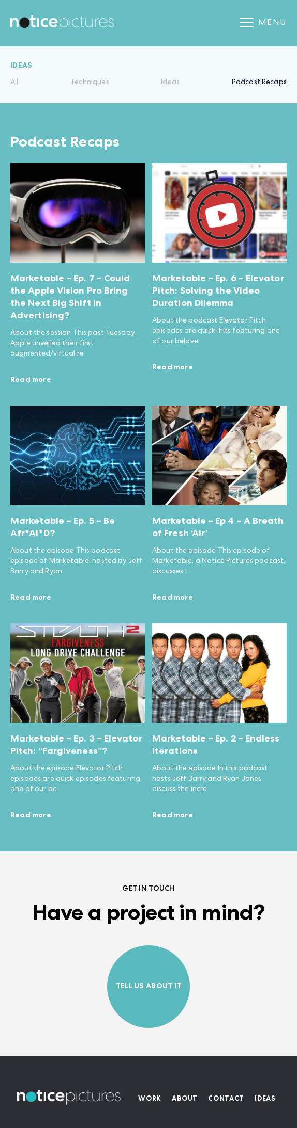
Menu (263, 23)
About (185, 1099)
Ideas (170, 82)
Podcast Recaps (259, 82)
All (14, 82)
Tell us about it (148, 986)
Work (149, 1099)
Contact (226, 1099)
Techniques (89, 82)
